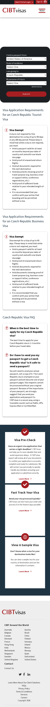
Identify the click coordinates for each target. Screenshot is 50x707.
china (27, 635)
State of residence (14, 62)
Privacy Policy (24, 688)
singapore (8, 653)
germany (28, 641)
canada (7, 635)
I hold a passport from (16, 54)
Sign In (39, 1)
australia (8, 629)
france (7, 641)
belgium (7, 632)
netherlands (9, 650)
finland (28, 638)
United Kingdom (11, 659)
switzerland (29, 656)
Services (24, 694)
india (6, 647)
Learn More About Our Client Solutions (24, 682)
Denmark (8, 638)
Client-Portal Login (22, 1)
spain (27, 653)
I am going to (12, 70)
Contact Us (9, 668)
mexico (27, 647)
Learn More (24, 510)
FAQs (24, 685)
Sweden (7, 656)
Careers (24, 697)
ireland (27, 644)
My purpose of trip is (15, 79)
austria (28, 629)
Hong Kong (9, 644)
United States (30, 659)
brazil (27, 632)
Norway (28, 650)
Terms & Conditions (24, 691)
